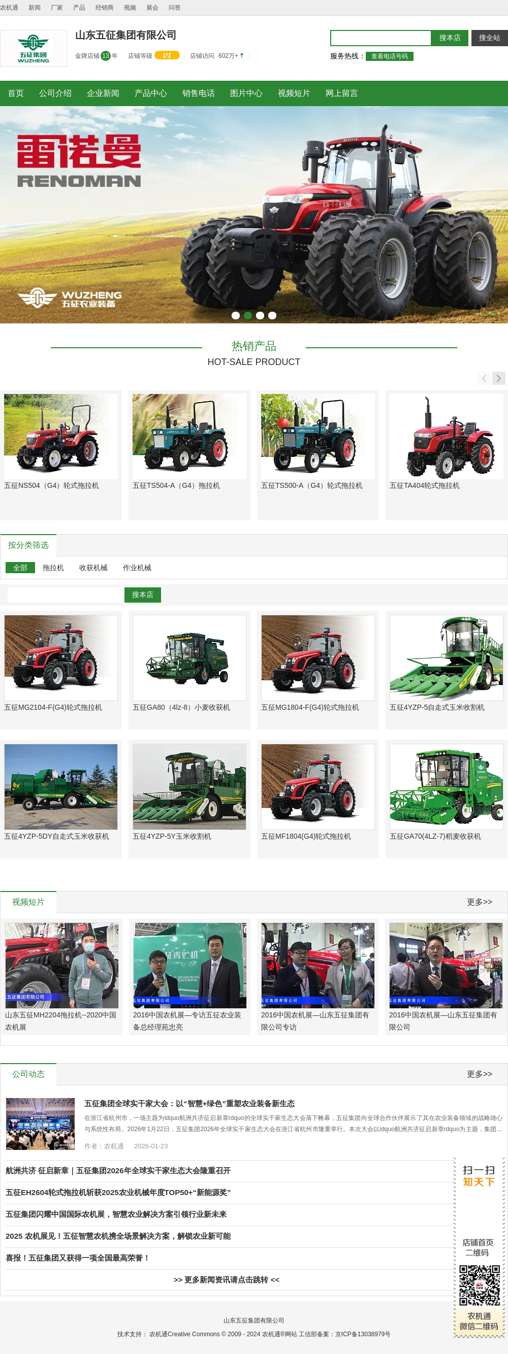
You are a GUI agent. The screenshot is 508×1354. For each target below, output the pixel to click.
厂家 (57, 7)
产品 (79, 7)
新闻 (34, 7)
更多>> (480, 902)
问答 (175, 7)
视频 (130, 7)
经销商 (105, 7)
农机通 (9, 7)
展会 (152, 7)
